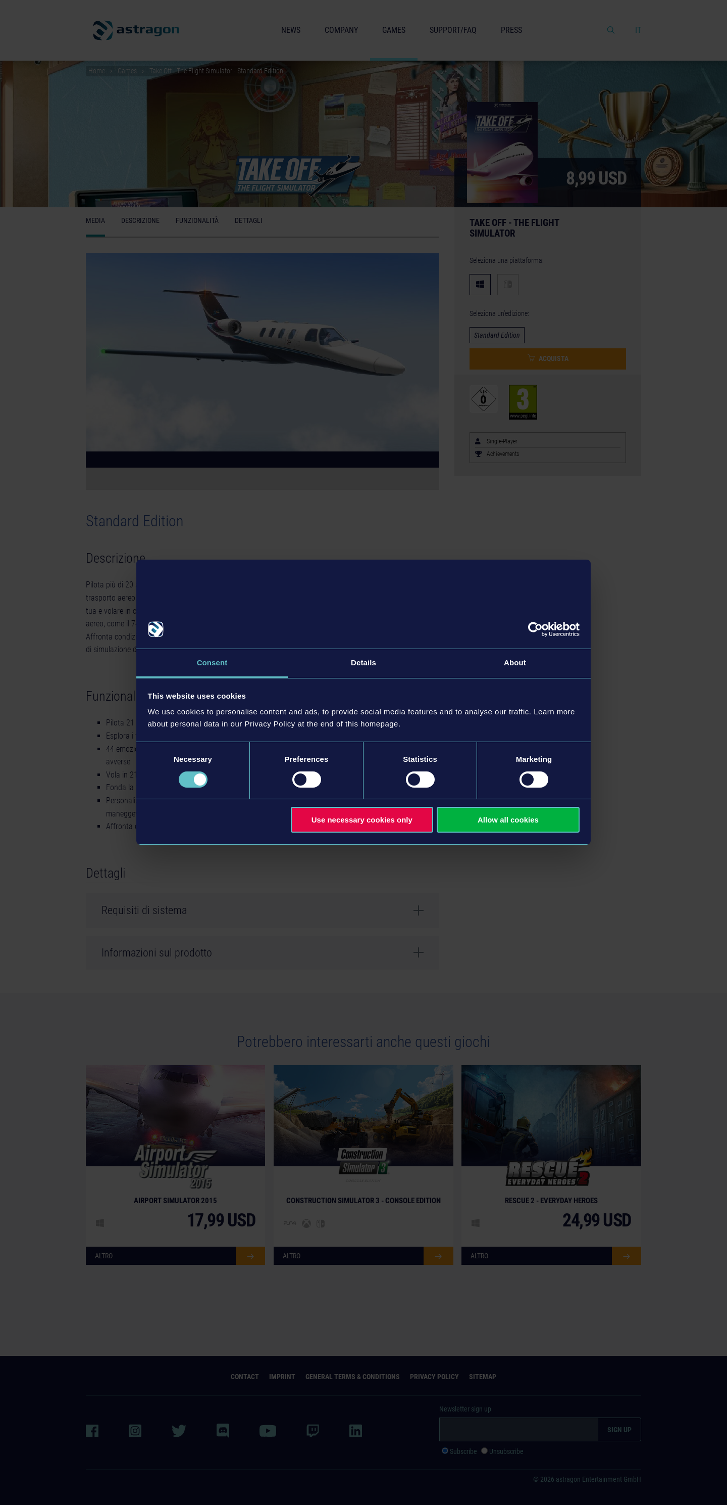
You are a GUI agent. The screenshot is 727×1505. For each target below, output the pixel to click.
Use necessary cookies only (361, 819)
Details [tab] (363, 662)
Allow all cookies (508, 819)
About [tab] (515, 662)
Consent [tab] (212, 662)
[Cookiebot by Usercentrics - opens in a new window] (535, 629)
